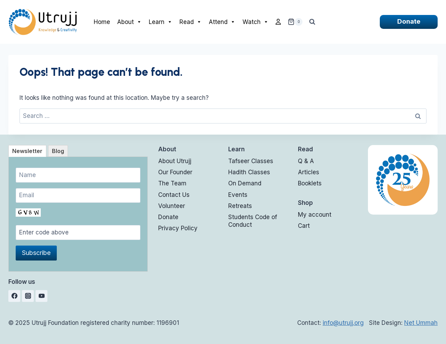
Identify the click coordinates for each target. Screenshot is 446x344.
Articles (308, 172)
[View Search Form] (312, 22)
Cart (304, 225)
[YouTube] (41, 296)
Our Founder (175, 172)
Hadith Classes (249, 172)
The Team (172, 183)
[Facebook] (14, 296)
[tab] (27, 151)
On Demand (244, 183)
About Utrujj (174, 161)
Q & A (306, 161)
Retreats (240, 205)
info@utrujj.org (343, 322)
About (129, 22)
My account (314, 214)
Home (102, 21)
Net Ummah (421, 322)
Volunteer (171, 205)
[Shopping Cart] (295, 22)
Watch (256, 22)
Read (190, 22)
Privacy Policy (178, 228)
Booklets (310, 183)
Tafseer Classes (250, 161)
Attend (222, 22)
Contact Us (174, 194)
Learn (160, 22)
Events (237, 194)
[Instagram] (28, 296)
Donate (408, 21)
